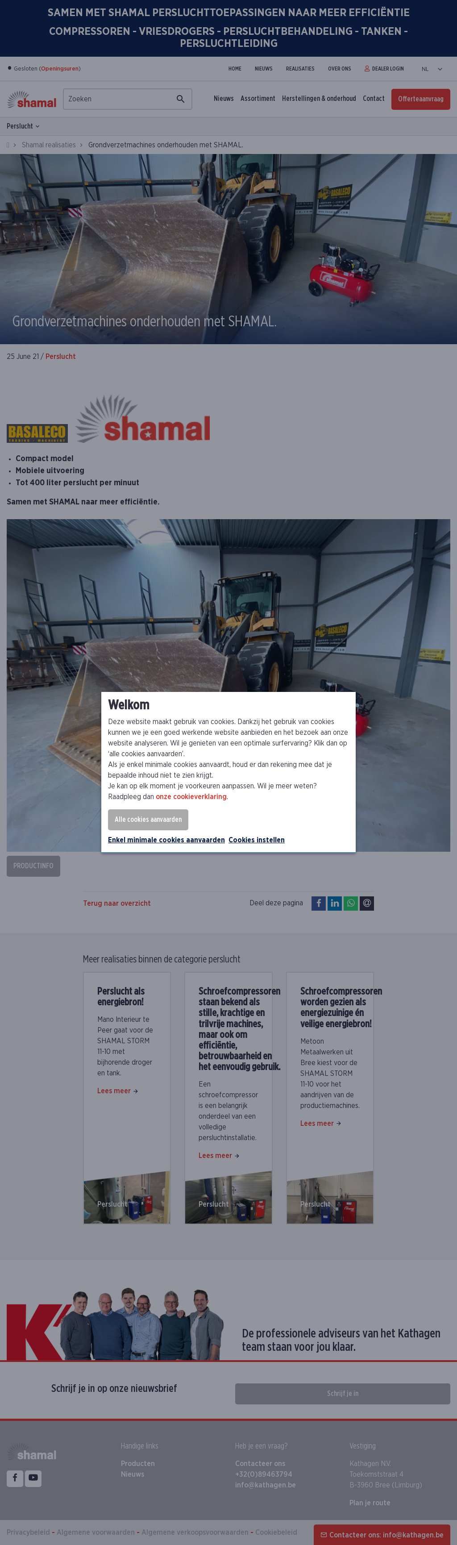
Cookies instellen (256, 840)
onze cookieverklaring (191, 796)
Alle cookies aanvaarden (148, 819)
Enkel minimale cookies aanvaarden (166, 840)
